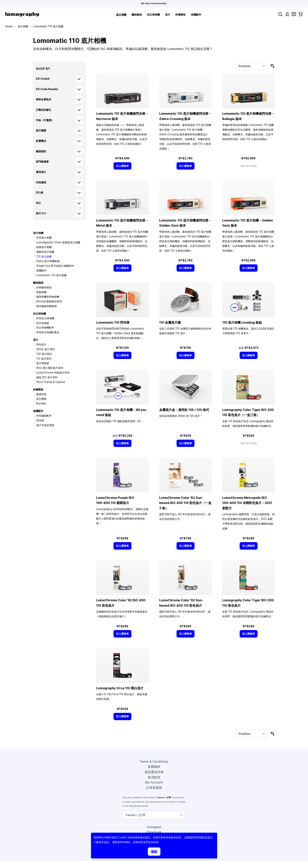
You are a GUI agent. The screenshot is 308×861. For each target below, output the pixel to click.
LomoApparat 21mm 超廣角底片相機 (58, 242)
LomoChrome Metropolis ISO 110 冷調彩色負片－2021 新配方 (247, 503)
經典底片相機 (44, 247)
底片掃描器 (42, 363)
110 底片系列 (43, 358)
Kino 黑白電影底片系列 (49, 367)
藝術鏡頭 (137, 14)
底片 (167, 14)
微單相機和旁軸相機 (47, 296)
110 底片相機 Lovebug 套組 (242, 322)
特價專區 (180, 14)
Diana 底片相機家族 (48, 261)
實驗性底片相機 (45, 251)
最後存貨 (41, 394)
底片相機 (121, 14)
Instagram (154, 827)
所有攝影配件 (44, 415)
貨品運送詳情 (154, 772)
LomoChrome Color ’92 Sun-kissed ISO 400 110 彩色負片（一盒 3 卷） (185, 503)
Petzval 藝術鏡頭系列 (49, 301)
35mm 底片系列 (45, 349)
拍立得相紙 (42, 323)
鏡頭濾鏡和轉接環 (46, 306)
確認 (154, 852)
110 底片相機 (43, 256)
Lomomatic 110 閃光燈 (112, 322)
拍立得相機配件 (45, 327)
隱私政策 (205, 837)
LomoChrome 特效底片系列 (53, 372)
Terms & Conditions (154, 761)
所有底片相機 (44, 237)
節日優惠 (41, 398)
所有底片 (41, 344)
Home (9, 26)
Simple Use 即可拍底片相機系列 (55, 265)
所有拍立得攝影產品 (47, 332)
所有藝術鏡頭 (44, 287)
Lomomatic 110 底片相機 (51, 275)
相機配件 (196, 14)
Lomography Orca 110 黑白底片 (119, 688)
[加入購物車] (123, 166)
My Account (154, 782)
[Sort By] (252, 66)
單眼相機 (41, 292)
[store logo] (22, 14)
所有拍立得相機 (45, 318)
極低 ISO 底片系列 (47, 377)
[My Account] (287, 14)
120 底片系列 (44, 353)
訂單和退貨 (154, 788)
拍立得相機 (153, 14)
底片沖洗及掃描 (45, 425)
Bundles (41, 403)
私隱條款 (154, 767)
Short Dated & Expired (50, 382)
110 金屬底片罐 (170, 322)
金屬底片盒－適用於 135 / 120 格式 (184, 410)
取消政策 (154, 777)
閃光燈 (40, 420)
